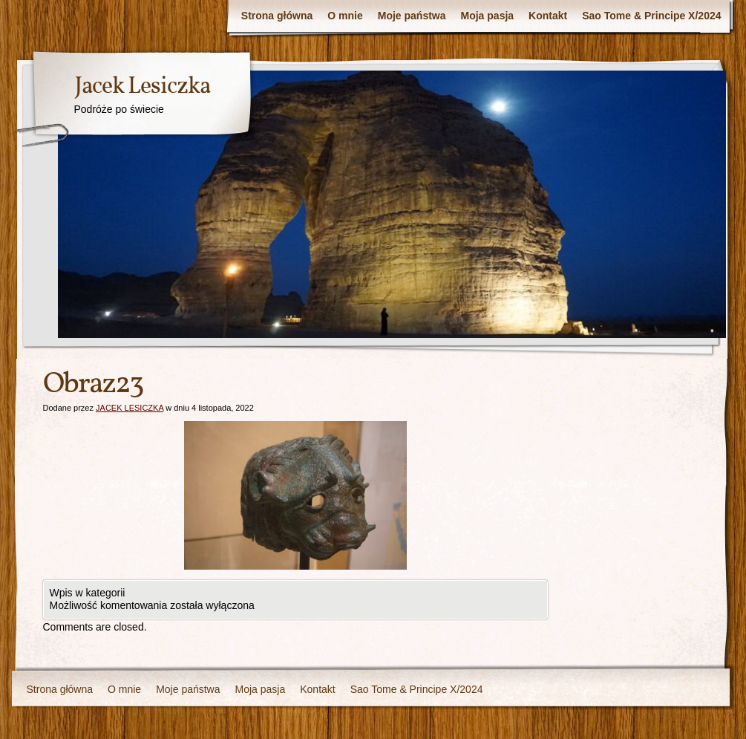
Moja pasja (487, 16)
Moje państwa (412, 16)
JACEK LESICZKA (129, 407)
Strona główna (277, 16)
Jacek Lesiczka (142, 87)
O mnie (344, 16)
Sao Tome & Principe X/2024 (651, 16)
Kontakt (548, 16)
